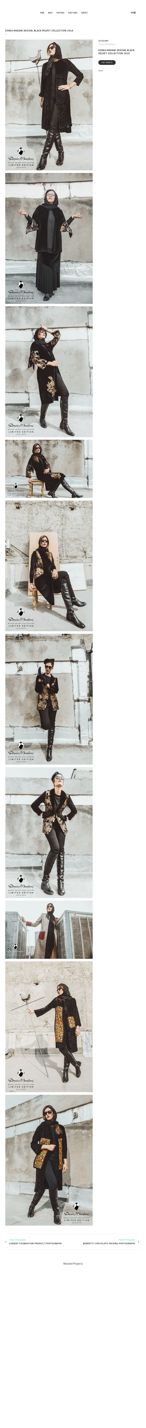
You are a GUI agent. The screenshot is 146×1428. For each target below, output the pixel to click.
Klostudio (95, 1407)
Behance (72, 1407)
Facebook (84, 1407)
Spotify (62, 1407)
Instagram (51, 1407)
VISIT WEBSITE (107, 62)
